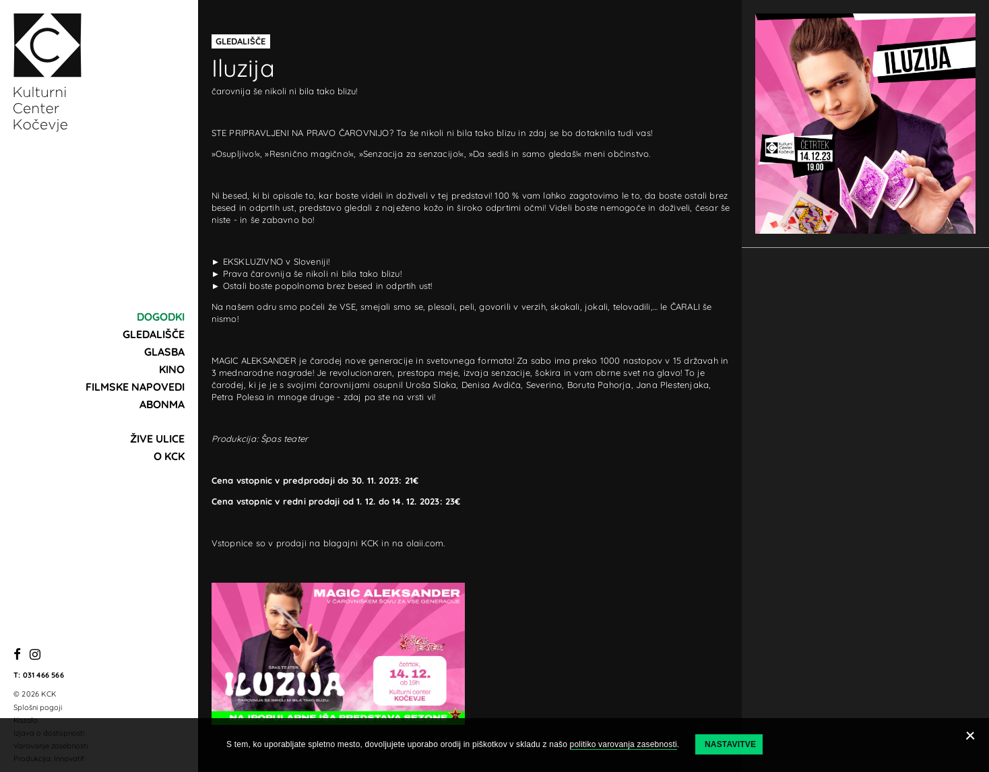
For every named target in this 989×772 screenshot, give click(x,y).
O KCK (169, 456)
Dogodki (161, 316)
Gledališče (154, 334)
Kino (172, 369)
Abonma (162, 404)
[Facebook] (17, 655)
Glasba (164, 351)
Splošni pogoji (37, 707)
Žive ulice (157, 438)
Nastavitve (730, 744)
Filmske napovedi (135, 386)
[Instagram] (35, 655)
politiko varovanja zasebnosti (623, 744)
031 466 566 (43, 675)
